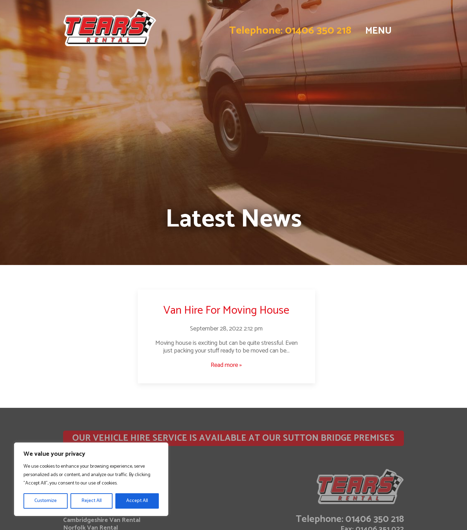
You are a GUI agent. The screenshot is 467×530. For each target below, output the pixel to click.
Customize (45, 501)
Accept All (137, 501)
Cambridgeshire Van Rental (102, 520)
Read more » (226, 365)
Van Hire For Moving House (226, 310)
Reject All (91, 501)
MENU (378, 31)
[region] (91, 479)
